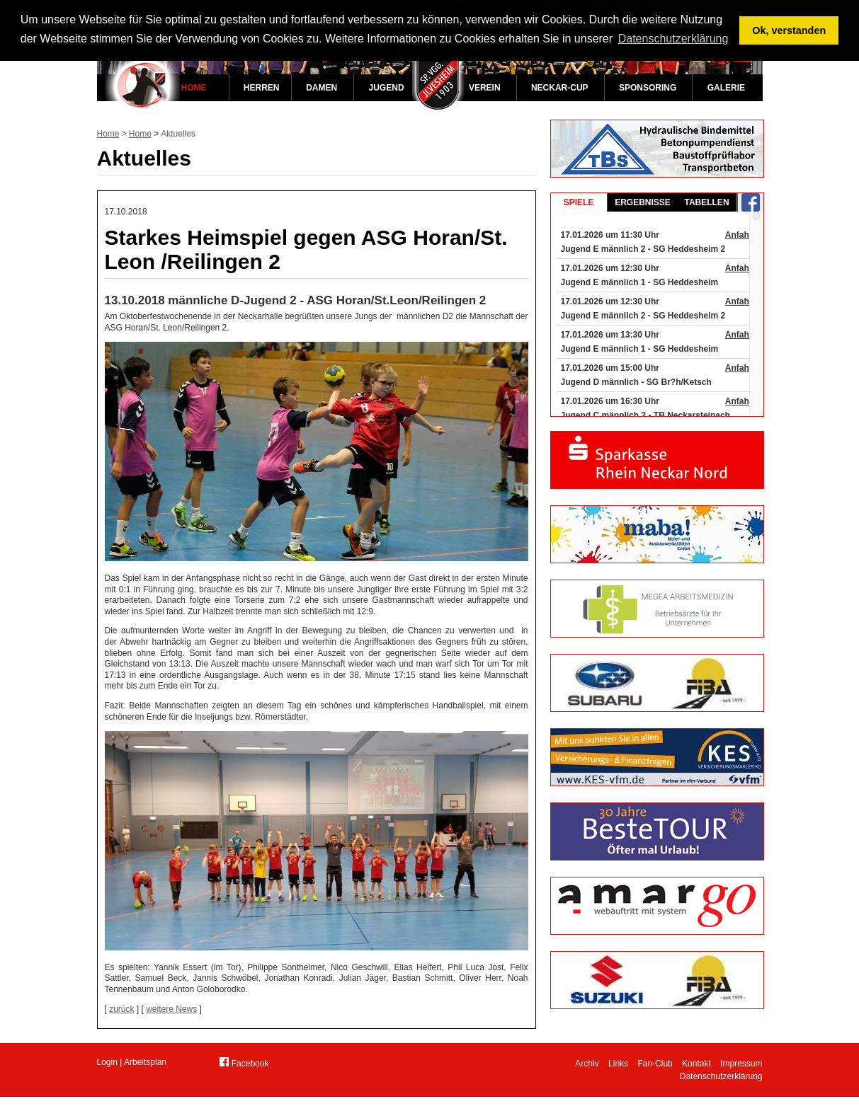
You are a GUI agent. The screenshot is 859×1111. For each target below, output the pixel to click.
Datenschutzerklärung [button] (673, 39)
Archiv (586, 1064)
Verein (485, 88)
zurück (121, 1009)
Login (107, 1062)
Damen (321, 88)
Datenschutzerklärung (721, 1076)
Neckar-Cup (559, 88)
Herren (262, 88)
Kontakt (696, 1064)
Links (618, 1064)
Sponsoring (647, 88)
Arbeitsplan (145, 1062)
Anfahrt (740, 235)
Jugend (386, 88)
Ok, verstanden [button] (789, 30)
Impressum (741, 1064)
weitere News (171, 1009)
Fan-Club (654, 1064)
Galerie (726, 88)
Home (194, 88)
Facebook (244, 1063)
